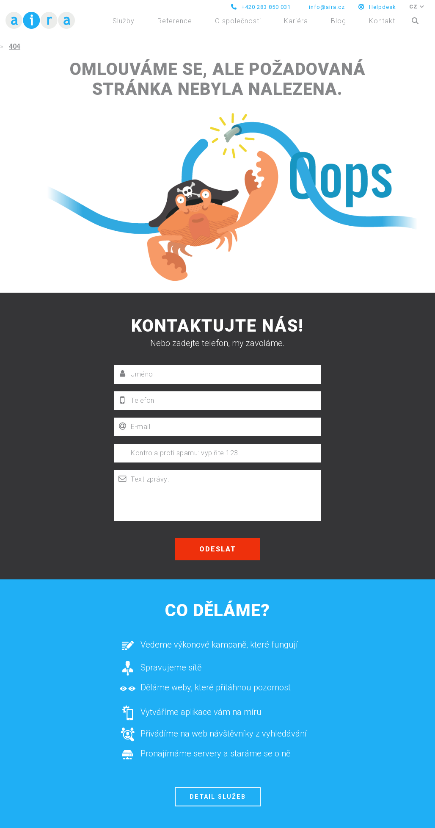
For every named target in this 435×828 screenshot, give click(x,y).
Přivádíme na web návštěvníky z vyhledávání (213, 735)
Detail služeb (218, 796)
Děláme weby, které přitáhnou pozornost (205, 690)
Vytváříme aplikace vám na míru (190, 713)
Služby (124, 21)
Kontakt (382, 21)
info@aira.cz (326, 7)
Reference (174, 21)
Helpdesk (377, 7)
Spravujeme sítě (160, 669)
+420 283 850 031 (261, 7)
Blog (338, 21)
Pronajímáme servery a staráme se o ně (204, 756)
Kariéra (296, 21)
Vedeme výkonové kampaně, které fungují (208, 647)
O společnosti (238, 21)
